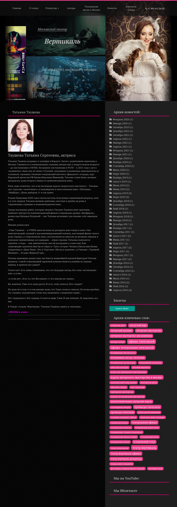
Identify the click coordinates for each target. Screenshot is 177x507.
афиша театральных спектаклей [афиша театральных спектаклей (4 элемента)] (132, 347)
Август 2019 (120, 181)
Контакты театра (131, 8)
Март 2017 (119, 251)
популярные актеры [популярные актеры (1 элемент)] (120, 407)
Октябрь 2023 (121, 127)
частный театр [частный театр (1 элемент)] (155, 468)
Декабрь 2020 (121, 158)
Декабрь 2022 (121, 131)
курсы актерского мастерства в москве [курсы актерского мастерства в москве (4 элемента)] (136, 377)
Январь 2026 (120, 123)
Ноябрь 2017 (120, 228)
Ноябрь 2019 (120, 177)
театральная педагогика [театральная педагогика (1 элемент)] (147, 427)
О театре (33, 8)
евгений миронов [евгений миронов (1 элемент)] (141, 367)
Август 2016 (120, 274)
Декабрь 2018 (121, 201)
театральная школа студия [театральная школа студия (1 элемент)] (124, 437)
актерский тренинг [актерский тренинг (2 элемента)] (121, 330)
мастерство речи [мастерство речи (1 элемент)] (149, 382)
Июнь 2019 (119, 189)
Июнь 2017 (119, 239)
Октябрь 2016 (121, 266)
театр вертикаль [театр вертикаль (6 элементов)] (144, 448)
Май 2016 (118, 286)
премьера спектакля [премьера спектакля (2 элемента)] (122, 412)
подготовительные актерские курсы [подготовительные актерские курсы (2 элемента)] (131, 401)
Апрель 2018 (120, 212)
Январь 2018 (120, 220)
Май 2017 (118, 243)
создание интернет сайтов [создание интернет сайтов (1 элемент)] (123, 417)
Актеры (71, 8)
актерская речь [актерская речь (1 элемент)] (118, 325)
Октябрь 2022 (121, 135)
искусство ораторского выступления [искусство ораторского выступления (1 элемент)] (128, 372)
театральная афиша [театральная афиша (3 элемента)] (144, 422)
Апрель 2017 (120, 247)
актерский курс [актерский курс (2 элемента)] (138, 325)
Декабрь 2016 (121, 263)
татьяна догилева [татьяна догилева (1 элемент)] (119, 422)
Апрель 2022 (120, 138)
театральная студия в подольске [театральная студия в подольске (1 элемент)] (126, 432)
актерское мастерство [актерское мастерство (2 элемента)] (148, 330)
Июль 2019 (119, 185)
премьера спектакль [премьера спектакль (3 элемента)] (147, 407)
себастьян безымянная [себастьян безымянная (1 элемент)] (149, 412)
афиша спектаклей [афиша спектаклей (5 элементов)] (141, 341)
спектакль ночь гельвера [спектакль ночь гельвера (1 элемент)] (152, 417)
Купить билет (122, 308)
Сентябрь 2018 (122, 204)
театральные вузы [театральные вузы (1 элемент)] (149, 437)
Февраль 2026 (121, 119)
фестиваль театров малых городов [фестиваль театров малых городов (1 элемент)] (127, 468)
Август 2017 (120, 235)
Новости (112, 8)
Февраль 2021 (121, 150)
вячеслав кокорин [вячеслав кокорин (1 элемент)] (119, 367)
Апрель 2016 (120, 290)
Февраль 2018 (121, 216)
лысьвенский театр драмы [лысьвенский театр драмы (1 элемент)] (124, 382)
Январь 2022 (120, 142)
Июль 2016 (119, 278)
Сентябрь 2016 (122, 270)
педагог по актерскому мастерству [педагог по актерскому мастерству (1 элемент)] (127, 396)
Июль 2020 (119, 170)
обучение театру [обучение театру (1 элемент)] (118, 387)
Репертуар (52, 8)
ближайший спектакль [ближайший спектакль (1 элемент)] (150, 362)
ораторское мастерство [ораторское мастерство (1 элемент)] (122, 392)
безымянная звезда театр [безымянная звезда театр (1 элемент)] (123, 362)
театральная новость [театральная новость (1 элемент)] (121, 427)
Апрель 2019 (120, 193)
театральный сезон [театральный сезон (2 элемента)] (144, 441)
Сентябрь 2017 (122, 231)
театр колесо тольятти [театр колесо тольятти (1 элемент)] (121, 463)
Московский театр (52, 29)
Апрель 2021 (120, 146)
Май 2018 (118, 208)
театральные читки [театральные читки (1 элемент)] (120, 441)
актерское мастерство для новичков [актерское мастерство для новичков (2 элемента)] (131, 335)
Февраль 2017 (121, 255)
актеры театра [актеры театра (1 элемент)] (117, 341)
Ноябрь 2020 (120, 162)
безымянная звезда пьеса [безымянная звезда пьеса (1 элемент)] (123, 352)
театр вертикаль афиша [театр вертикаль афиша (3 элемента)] (126, 453)
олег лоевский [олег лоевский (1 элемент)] (137, 387)
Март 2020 (119, 173)
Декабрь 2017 (121, 224)
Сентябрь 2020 (122, 166)
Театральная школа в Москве (91, 8)
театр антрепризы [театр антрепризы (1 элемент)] (119, 448)
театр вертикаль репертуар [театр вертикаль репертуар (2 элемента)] (126, 458)
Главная (16, 8)
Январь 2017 (120, 259)
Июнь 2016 (119, 282)
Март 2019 (119, 197)
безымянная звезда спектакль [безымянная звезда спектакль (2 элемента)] (127, 357)
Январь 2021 (120, 154)
